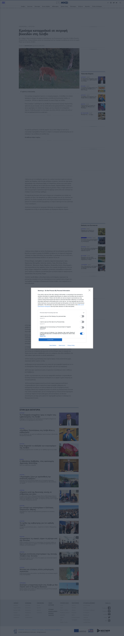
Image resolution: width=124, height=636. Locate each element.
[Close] (90, 290)
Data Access (62, 345)
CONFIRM (50, 339)
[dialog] (62, 318)
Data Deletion (52, 345)
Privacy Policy (71, 345)
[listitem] (62, 313)
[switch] (82, 316)
